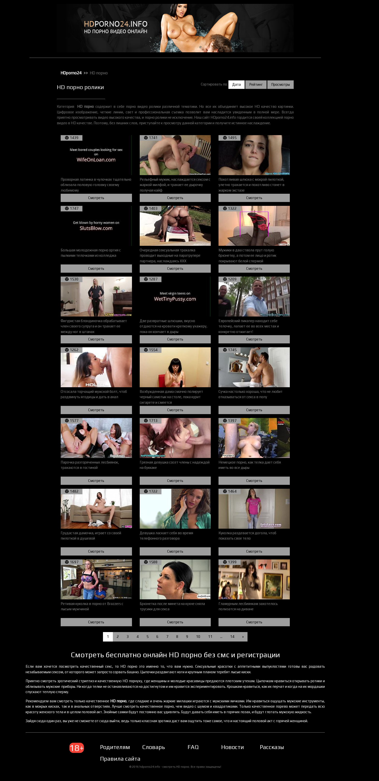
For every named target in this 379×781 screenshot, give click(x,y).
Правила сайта (125, 764)
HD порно (341, 13)
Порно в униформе (348, 101)
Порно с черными (347, 114)
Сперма (340, 202)
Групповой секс (345, 38)
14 (237, 636)
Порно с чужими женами (352, 120)
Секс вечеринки (346, 145)
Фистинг (340, 233)
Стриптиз (341, 208)
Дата (241, 84)
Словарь (158, 752)
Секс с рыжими (345, 196)
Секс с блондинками (349, 170)
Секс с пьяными (345, 189)
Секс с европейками (349, 177)
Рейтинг (260, 84)
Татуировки (343, 215)
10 (203, 636)
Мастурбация (344, 76)
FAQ (197, 752)
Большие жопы (345, 26)
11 (215, 636)
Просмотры (285, 84)
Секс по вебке (344, 164)
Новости (237, 752)
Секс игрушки (344, 152)
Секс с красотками (347, 183)
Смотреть (101, 198)
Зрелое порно (344, 51)
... (226, 636)
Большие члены (345, 32)
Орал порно (343, 82)
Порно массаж (345, 107)
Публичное (342, 126)
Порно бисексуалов (348, 89)
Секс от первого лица (349, 158)
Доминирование (346, 44)
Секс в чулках (344, 139)
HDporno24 (75, 72)
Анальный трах (345, 19)
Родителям (120, 752)
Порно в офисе (345, 95)
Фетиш (339, 227)
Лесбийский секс (346, 70)
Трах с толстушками (348, 221)
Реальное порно (346, 133)
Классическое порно (349, 63)
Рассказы (276, 752)
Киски (339, 57)
